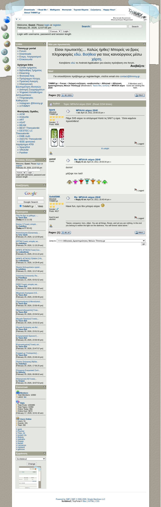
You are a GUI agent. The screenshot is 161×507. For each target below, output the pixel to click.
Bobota (21, 437)
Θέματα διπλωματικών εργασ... (28, 267)
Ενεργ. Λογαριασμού (30, 56)
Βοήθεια (89, 54)
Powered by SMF (63, 499)
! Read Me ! (42, 10)
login (47, 25)
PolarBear (22, 278)
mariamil (21, 447)
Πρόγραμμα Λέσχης (29, 78)
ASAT (22, 122)
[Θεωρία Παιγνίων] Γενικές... (27, 319)
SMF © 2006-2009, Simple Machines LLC (88, 499)
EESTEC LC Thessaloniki (24, 132)
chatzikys (22, 226)
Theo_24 (21, 433)
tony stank (22, 235)
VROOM (23, 149)
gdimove (21, 449)
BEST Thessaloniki (29, 128)
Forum (22, 51)
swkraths (21, 439)
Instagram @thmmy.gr (31, 103)
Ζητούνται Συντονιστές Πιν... (27, 276)
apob (20, 429)
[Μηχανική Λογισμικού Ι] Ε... (27, 293)
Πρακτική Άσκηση (28, 81)
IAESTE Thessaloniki (30, 138)
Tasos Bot (22, 218)
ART (21, 119)
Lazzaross (22, 445)
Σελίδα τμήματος (28, 67)
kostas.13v (22, 435)
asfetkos (22, 269)
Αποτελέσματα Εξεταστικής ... (28, 233)
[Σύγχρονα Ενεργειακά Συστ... (28, 370)
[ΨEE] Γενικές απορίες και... (27, 284)
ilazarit (20, 443)
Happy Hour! (109, 10)
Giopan (21, 381)
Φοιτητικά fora (26, 75)
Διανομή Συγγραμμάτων (32, 89)
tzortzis (106, 85)
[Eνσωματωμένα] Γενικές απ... (28, 345)
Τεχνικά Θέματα (81, 10)
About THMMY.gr (32, 13)
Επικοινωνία (25, 59)
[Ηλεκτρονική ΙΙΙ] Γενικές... (26, 379)
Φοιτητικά (66, 10)
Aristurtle (24, 117)
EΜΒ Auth (24, 136)
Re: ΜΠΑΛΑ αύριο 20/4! (87, 159)
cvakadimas (23, 252)
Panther (23, 152)
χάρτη (96, 59)
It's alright (105, 149)
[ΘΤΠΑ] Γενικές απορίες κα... (27, 241)
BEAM (22, 125)
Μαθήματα (55, 10)
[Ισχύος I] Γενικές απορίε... (26, 224)
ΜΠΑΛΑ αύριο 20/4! (87, 110)
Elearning (24, 73)
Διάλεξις (21, 372)
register (57, 25)
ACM (22, 114)
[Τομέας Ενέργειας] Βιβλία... (27, 362)
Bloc (84, 501)
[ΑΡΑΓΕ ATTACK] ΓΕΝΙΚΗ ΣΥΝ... (29, 259)
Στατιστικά (22, 387)
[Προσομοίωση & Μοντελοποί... (28, 302)
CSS (97, 501)
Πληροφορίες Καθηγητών (24, 99)
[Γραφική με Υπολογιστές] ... (27, 353)
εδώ (77, 54)
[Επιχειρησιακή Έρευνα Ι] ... (27, 336)
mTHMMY (24, 106)
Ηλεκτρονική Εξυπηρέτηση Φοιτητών (28, 85)
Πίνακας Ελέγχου (25, 160)
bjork (52, 109)
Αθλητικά (106, 83)
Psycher (21, 431)
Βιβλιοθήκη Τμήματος (30, 70)
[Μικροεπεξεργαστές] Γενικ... (27, 310)
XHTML (91, 501)
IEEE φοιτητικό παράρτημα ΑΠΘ (25, 143)
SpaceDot (24, 147)
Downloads (29, 10)
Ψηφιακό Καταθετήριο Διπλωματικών (29, 93)
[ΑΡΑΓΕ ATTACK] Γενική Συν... (28, 250)
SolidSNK (54, 196)
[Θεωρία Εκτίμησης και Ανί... (27, 327)
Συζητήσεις (95, 10)
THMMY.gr (53, 83)
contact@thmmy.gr (130, 76)
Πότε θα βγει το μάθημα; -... (27, 216)
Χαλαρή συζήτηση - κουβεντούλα (84, 83)
